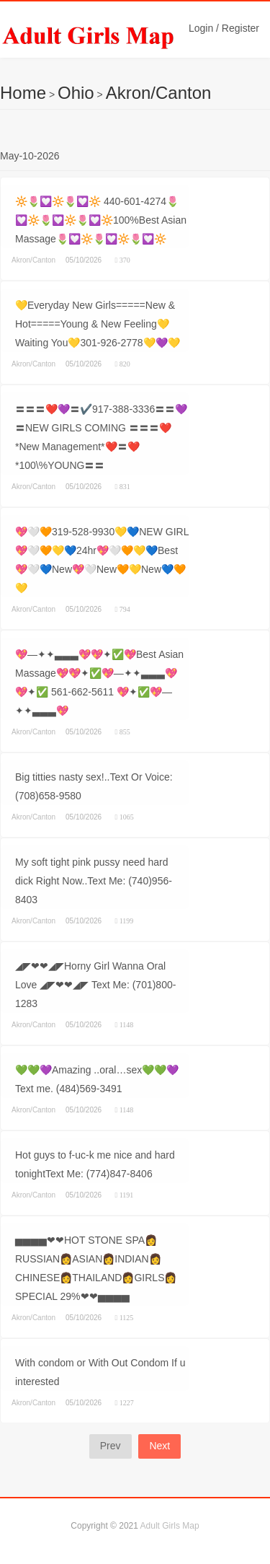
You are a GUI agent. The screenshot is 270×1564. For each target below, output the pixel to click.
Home (23, 92)
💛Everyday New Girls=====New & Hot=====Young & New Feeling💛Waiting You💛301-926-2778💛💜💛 (97, 323)
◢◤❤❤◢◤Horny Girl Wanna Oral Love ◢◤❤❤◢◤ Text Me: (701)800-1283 (95, 984)
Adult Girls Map (169, 1526)
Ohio (76, 92)
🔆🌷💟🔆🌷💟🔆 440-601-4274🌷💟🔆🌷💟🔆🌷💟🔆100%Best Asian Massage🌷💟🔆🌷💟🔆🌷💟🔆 (100, 220)
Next (159, 1445)
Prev (110, 1445)
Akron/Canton (159, 92)
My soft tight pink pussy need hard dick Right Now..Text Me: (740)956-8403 (93, 880)
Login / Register (224, 28)
